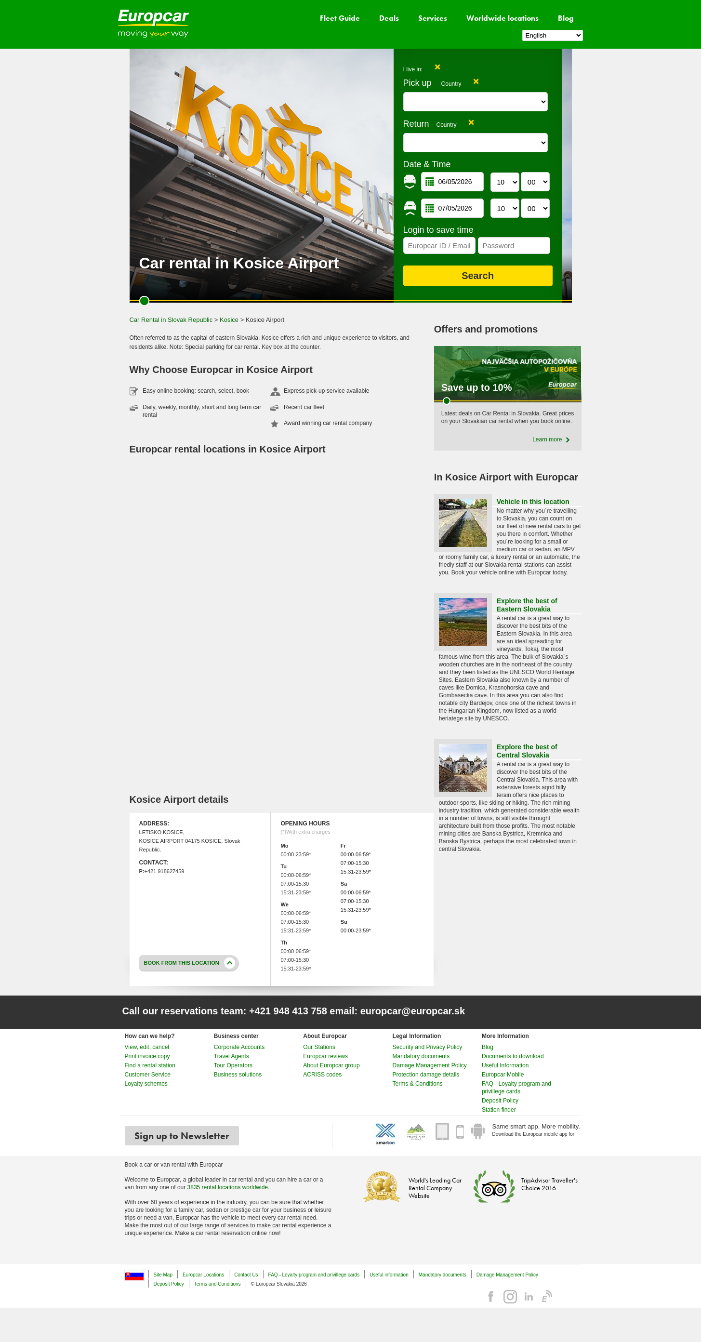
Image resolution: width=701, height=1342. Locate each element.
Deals (389, 18)
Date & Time (427, 164)
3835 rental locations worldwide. (228, 1187)
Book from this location (181, 963)
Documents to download (513, 1056)
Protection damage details (426, 1074)
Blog (566, 18)
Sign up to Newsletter (181, 1135)
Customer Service (148, 1074)
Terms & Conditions (418, 1083)
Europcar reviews (325, 1056)
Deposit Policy (500, 1100)
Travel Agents (231, 1056)
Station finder (499, 1109)
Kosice (229, 319)
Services (432, 18)
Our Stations (319, 1047)
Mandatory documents (421, 1056)
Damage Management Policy (430, 1065)
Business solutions (238, 1074)
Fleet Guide (340, 18)
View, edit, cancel (147, 1047)
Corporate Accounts (239, 1047)
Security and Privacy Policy (428, 1047)
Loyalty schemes (146, 1083)
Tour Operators (233, 1065)
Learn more (547, 439)
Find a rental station (150, 1065)
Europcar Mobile (503, 1074)
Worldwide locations (502, 18)
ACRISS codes (322, 1074)
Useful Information (505, 1065)
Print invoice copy (147, 1056)
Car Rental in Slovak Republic (171, 319)
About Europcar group (331, 1065)
